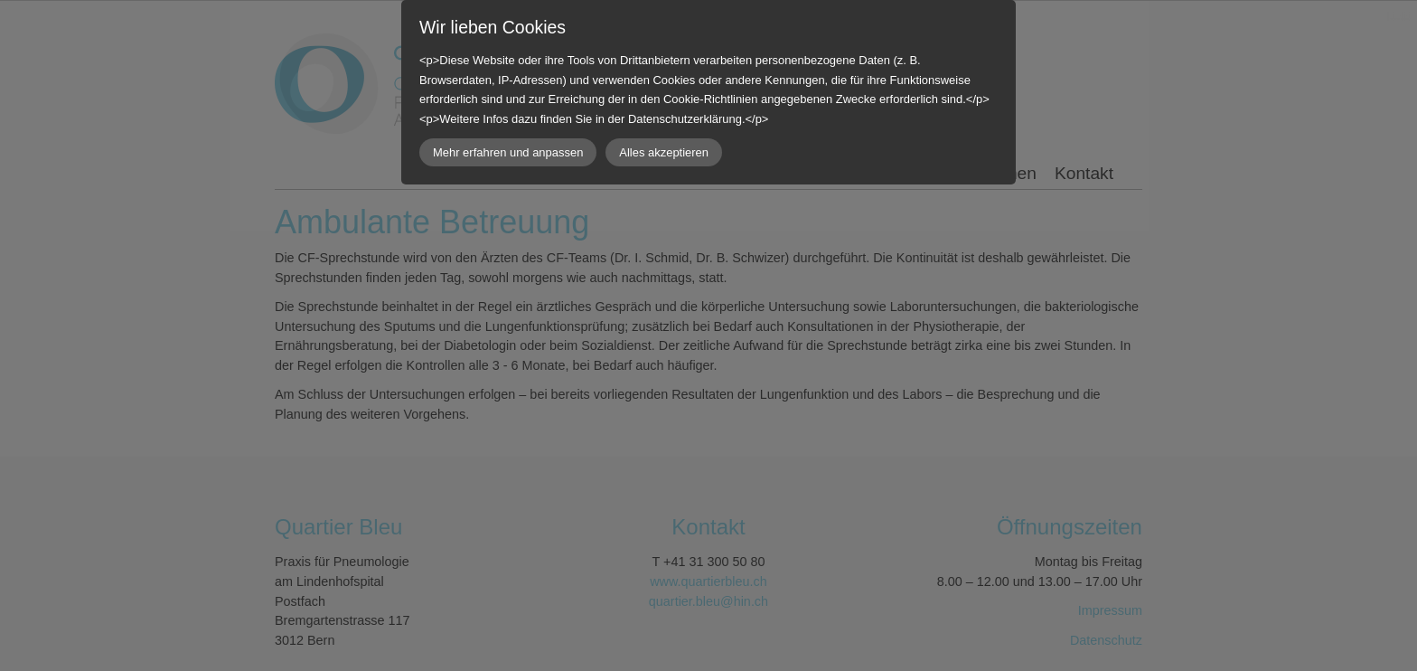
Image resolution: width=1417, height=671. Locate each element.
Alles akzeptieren (663, 152)
